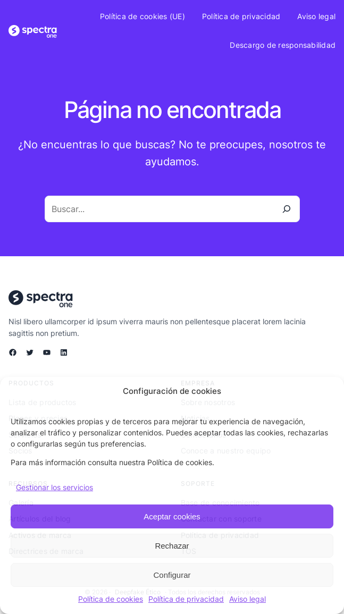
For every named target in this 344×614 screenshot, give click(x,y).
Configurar (171, 574)
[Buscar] (286, 209)
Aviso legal (247, 598)
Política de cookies (110, 598)
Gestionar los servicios (54, 487)
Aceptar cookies (172, 516)
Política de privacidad (186, 598)
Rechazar (172, 545)
